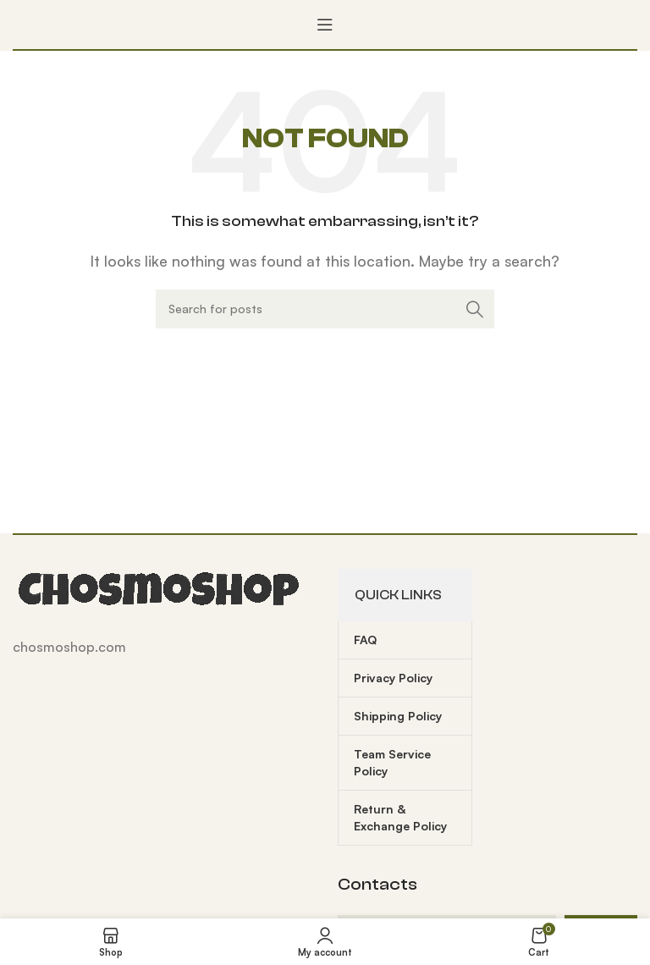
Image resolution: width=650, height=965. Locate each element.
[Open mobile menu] (325, 24)
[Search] (325, 309)
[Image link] (161, 588)
